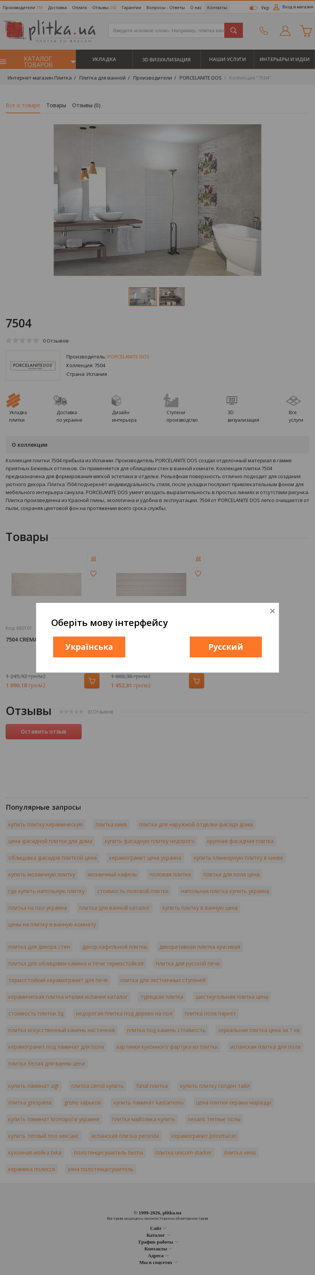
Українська (89, 646)
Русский (225, 646)
